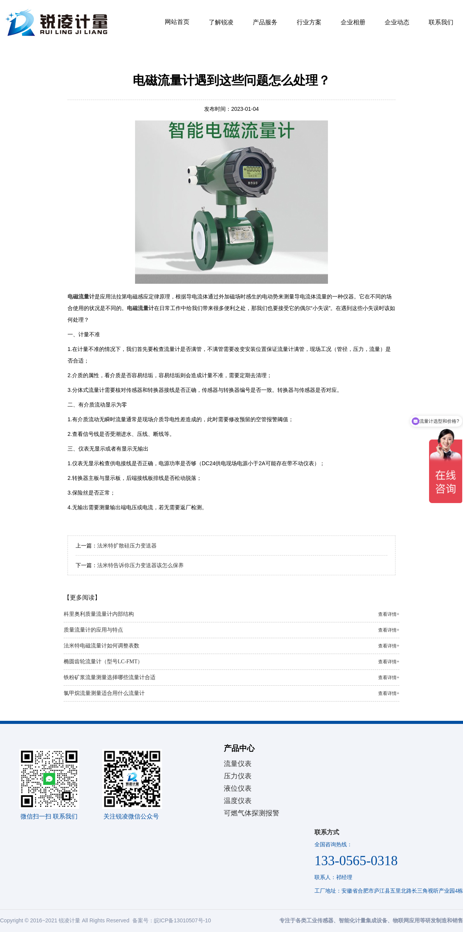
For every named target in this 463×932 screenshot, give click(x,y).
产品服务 (265, 22)
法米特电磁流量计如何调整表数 (231, 646)
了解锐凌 (221, 22)
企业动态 (397, 22)
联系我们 (441, 22)
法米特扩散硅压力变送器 (127, 545)
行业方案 (309, 22)
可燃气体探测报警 (251, 813)
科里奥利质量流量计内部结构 (231, 614)
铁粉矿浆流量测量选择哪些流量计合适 (231, 677)
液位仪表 (238, 788)
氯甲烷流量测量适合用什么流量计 (231, 693)
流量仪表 (238, 764)
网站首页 (177, 22)
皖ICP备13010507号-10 (182, 920)
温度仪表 (238, 801)
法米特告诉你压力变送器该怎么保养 (140, 565)
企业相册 (353, 22)
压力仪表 (238, 776)
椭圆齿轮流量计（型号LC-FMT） (231, 661)
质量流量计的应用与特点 (231, 630)
